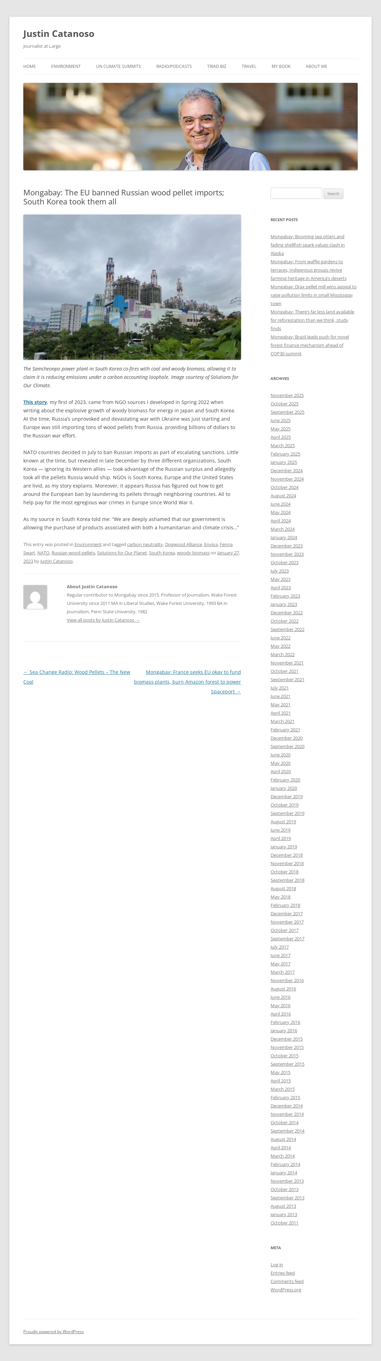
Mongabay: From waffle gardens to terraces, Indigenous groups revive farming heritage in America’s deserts (309, 269)
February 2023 (285, 596)
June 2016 (280, 997)
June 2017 (280, 955)
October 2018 (284, 872)
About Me (316, 66)
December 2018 (287, 855)
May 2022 (280, 646)
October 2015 (284, 1055)
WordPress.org (286, 1289)
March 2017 (283, 972)
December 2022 (287, 612)
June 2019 (280, 830)
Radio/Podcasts (174, 66)
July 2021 (280, 688)
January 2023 (284, 604)
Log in (277, 1264)
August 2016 (283, 989)
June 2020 (280, 755)
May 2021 (280, 704)
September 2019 (287, 813)
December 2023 (287, 546)
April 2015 (281, 1081)
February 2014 (285, 1164)
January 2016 (284, 1030)
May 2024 (280, 512)
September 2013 (287, 1198)
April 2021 (281, 713)
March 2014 (283, 1156)
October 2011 (284, 1223)
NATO (43, 553)
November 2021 (287, 663)
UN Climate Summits (118, 66)
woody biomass (193, 553)
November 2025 (287, 395)
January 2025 (284, 462)
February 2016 (285, 1022)
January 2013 (284, 1214)
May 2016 (280, 1005)
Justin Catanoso (58, 33)
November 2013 (287, 1181)
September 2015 (287, 1064)
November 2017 (287, 922)
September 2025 (287, 412)
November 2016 (287, 980)
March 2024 (283, 529)
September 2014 (287, 1131)
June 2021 (280, 696)
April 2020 (281, 771)
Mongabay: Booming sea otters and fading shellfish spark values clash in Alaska (308, 244)
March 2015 (283, 1089)
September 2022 (287, 629)
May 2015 (280, 1072)
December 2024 (287, 470)
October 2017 (284, 930)
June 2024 (280, 504)
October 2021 (284, 671)
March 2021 (283, 721)
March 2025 (283, 445)
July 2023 (280, 571)
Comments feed (287, 1281)
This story (35, 402)
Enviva (211, 544)
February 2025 (285, 454)
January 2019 (284, 846)
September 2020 (287, 746)
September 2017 (287, 938)
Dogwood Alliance (183, 544)
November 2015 (287, 1047)
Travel (249, 66)
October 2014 (284, 1122)
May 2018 (280, 897)
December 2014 (287, 1106)
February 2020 (285, 780)
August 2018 (283, 888)
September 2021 (287, 679)
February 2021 (285, 729)
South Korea (162, 553)
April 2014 (281, 1147)
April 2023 (281, 587)
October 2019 (284, 805)
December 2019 (287, 796)
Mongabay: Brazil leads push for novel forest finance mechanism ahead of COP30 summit (310, 345)
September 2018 (287, 880)
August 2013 (283, 1206)
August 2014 (283, 1139)
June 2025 (280, 420)
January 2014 (284, 1172)
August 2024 (283, 495)
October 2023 (284, 562)
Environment (66, 66)
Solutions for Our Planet (122, 553)
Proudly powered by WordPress (53, 1332)
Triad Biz (216, 66)
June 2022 (280, 638)
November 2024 (287, 479)
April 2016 (281, 1014)
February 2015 (285, 1097)
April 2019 (281, 838)
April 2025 (281, 437)
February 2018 (285, 905)
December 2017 (287, 913)
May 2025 (280, 429)
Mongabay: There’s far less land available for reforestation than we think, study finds (312, 320)
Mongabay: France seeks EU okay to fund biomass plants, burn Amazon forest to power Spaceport (187, 682)
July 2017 (280, 947)
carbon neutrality (145, 544)
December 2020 (287, 738)
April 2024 (281, 521)
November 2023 (287, 554)
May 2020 (280, 763)
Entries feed (283, 1273)
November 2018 (287, 863)
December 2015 (287, 1039)
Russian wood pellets (73, 553)
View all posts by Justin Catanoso (103, 620)
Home (29, 66)
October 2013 (284, 1189)
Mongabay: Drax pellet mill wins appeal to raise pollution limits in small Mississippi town (314, 294)
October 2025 (284, 403)
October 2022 (284, 621)
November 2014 (287, 1114)
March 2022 (283, 654)
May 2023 (280, 579)
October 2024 (284, 487)
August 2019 (283, 821)
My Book (281, 66)
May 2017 (280, 964)
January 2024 (284, 537)
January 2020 (284, 788)
